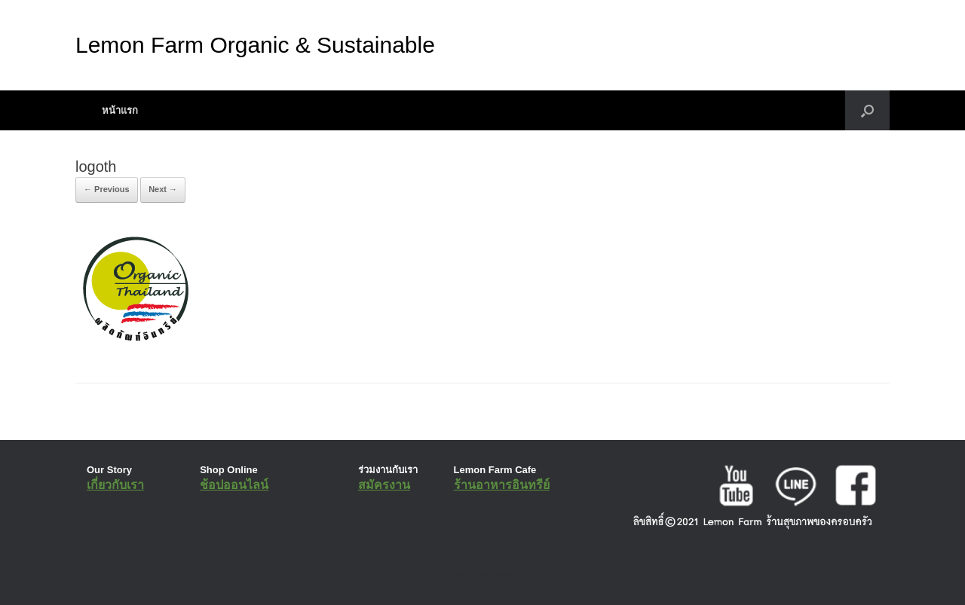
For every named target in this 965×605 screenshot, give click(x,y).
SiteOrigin (471, 574)
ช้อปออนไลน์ (234, 484)
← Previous (107, 189)
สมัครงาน (384, 484)
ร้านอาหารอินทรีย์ (502, 484)
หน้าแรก (120, 110)
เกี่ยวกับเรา (115, 484)
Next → (163, 189)
